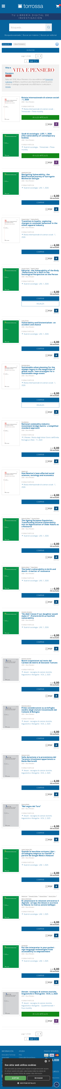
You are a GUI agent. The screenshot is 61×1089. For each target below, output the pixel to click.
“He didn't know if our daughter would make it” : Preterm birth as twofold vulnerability (40, 616)
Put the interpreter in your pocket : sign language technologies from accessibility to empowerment (38, 949)
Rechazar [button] (39, 1078)
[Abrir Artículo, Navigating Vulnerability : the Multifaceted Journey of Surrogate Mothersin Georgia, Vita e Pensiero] (11, 183)
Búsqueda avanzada (13, 35)
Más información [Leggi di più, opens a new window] (36, 1073)
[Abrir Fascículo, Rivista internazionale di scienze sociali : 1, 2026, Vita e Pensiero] (11, 109)
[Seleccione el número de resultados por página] (39, 56)
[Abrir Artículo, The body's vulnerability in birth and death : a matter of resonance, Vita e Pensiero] (11, 578)
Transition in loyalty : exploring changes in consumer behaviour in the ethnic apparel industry (39, 223)
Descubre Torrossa (8, 1055)
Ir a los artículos (40, 117)
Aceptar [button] (15, 1078)
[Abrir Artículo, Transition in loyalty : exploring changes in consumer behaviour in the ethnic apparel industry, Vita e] (11, 230)
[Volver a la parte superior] (56, 1084)
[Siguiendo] (36, 61)
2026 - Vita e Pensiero (28, 102)
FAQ (20, 1055)
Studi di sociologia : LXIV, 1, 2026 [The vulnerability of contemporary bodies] (38, 136)
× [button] (49, 1061)
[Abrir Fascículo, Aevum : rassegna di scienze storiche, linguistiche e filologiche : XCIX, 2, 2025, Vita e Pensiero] (11, 1003)
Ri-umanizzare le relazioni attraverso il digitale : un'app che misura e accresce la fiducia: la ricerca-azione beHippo (40, 903)
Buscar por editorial (48, 35)
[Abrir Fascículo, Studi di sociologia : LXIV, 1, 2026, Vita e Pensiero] (11, 145)
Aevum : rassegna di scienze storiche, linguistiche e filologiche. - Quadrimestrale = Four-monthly (38, 1005)
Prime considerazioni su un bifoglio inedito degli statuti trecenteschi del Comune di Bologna (39, 710)
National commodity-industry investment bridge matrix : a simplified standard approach (40, 426)
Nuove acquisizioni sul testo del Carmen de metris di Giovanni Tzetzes (39, 661)
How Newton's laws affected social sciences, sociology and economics (38, 474)
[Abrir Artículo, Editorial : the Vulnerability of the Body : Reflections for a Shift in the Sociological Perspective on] (11, 279)
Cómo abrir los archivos (27, 1058)
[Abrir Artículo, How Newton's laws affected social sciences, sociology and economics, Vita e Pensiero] (11, 482)
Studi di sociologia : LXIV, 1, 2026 (35, 188)
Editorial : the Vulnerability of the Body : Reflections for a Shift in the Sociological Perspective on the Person (40, 272)
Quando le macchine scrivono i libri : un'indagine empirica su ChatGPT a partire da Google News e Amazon (38, 853)
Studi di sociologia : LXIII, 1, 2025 (35, 865)
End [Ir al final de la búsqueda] (31, 61)
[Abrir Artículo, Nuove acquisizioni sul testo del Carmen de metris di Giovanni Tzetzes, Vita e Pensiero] (11, 669)
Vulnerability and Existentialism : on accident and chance (39, 323)
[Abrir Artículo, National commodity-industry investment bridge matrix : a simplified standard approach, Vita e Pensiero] (11, 433)
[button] (48, 27)
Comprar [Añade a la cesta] (40, 202)
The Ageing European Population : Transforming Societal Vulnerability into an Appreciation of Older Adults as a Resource (40, 523)
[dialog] (27, 1072)
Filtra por (30, 50)
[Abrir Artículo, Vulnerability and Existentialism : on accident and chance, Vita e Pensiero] (11, 331)
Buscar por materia (30, 35)
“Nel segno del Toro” (31, 806)
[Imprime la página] (57, 44)
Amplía (8, 87)
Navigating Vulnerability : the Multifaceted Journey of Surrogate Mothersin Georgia (38, 176)
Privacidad (5, 1058)
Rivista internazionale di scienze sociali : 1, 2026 (40, 98)
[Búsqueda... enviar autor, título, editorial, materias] (30, 27)
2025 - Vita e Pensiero (28, 665)
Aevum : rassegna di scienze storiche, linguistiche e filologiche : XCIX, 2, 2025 (40, 993)
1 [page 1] (26, 61)
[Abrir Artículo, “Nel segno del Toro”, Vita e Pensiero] (11, 815)
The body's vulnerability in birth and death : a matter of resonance (39, 570)
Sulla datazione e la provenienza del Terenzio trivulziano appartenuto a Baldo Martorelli (39, 759)
